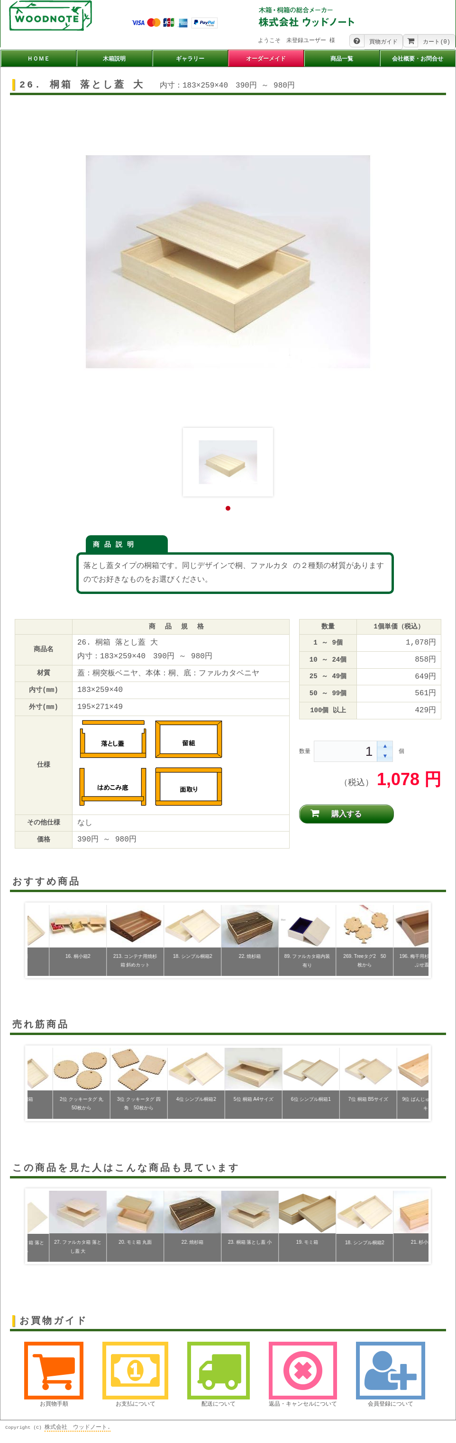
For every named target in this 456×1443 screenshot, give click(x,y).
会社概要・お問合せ (417, 59)
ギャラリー (190, 59)
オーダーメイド (266, 59)
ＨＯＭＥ (38, 59)
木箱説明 (114, 59)
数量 (304, 751)
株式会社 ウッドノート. (77, 1426)
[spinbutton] (346, 752)
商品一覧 (341, 59)
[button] (384, 747)
